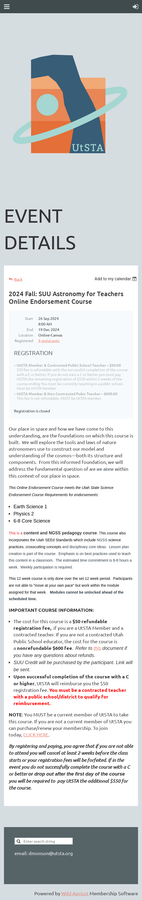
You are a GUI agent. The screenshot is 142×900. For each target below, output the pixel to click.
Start (29, 318)
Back (18, 279)
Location (26, 335)
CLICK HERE (35, 734)
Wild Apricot (75, 893)
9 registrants (48, 340)
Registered (24, 340)
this (97, 648)
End (30, 329)
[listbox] (116, 279)
